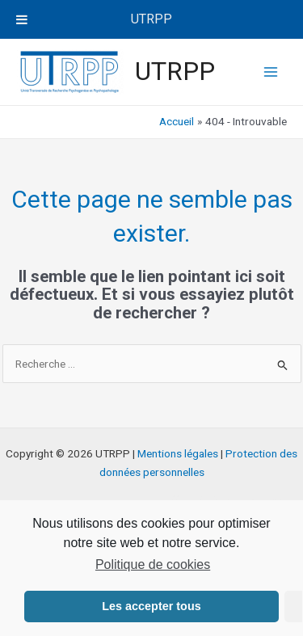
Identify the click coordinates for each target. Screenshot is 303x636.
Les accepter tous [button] (151, 606)
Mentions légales (177, 453)
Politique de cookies (152, 564)
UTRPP (175, 71)
